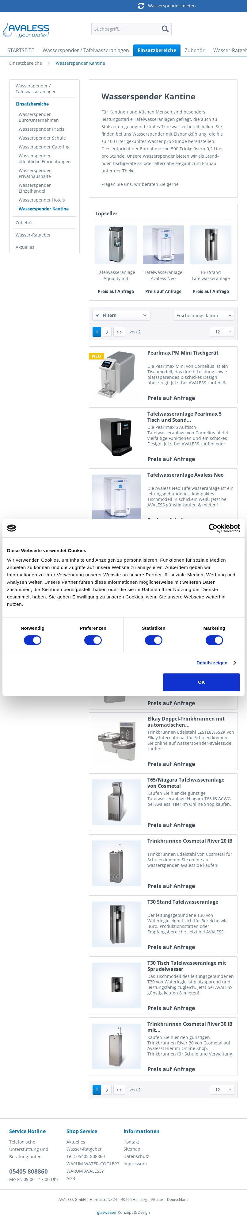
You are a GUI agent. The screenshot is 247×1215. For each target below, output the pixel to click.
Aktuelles (25, 247)
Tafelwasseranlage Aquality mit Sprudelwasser (116, 275)
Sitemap (132, 1149)
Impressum (135, 1164)
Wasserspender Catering (44, 147)
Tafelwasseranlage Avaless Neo (163, 275)
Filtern (106, 315)
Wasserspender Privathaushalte (35, 173)
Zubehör (24, 222)
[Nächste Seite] (107, 332)
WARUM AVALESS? (85, 1171)
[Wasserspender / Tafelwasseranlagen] (85, 50)
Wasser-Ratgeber (33, 235)
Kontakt (131, 1142)
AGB (70, 1178)
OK (201, 682)
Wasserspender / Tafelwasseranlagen (36, 88)
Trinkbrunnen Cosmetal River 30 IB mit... (190, 1027)
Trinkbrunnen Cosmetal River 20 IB (190, 841)
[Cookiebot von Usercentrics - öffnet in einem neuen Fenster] (213, 528)
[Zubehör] (194, 50)
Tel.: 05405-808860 (85, 1156)
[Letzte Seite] (119, 332)
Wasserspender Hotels (42, 200)
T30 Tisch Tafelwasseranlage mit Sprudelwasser (186, 966)
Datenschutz (136, 1156)
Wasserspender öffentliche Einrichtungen (45, 158)
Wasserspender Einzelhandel (35, 188)
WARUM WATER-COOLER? (92, 1164)
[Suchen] (165, 29)
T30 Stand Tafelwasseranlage (211, 275)
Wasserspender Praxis (41, 129)
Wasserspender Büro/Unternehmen (39, 117)
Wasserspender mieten (122, 6)
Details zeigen (211, 662)
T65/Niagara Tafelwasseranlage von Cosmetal (185, 783)
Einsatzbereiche (32, 104)
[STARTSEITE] (20, 50)
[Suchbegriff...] (131, 29)
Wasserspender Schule (42, 138)
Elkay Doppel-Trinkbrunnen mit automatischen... (186, 722)
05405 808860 (28, 1171)
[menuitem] (131, 32)
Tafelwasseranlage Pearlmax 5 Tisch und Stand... (184, 417)
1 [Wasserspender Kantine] (97, 332)
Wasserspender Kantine (44, 209)
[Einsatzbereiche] (156, 50)
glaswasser (107, 1212)
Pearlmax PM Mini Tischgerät (182, 353)
